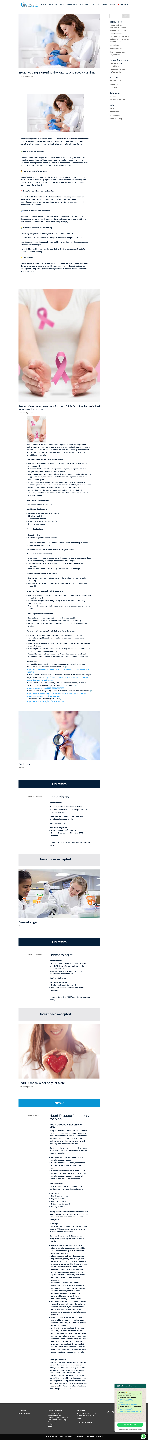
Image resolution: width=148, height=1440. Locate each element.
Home (43, 5)
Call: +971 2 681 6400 (126, 1402)
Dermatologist (28, 922)
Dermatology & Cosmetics (58, 1418)
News (112, 5)
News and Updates (25, 76)
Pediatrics (51, 1424)
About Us (53, 5)
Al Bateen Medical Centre (86, 1413)
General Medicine (54, 1413)
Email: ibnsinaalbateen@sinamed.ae (128, 1404)
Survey (105, 5)
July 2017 (113, 87)
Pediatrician (26, 764)
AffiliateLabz (114, 63)
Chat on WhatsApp (126, 1400)
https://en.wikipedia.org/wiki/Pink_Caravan (45, 701)
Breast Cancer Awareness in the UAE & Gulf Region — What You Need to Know (59, 408)
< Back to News (33, 1115)
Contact (95, 5)
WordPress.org (115, 119)
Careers (21, 768)
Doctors (84, 5)
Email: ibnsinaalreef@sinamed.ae (130, 1412)
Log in (111, 108)
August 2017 (114, 84)
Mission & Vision (24, 1413)
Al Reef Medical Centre (85, 1415)
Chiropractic (52, 1422)
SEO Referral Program (118, 69)
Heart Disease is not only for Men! (41, 1083)
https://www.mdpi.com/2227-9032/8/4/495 (45, 688)
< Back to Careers (34, 796)
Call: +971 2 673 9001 (126, 1410)
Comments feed (116, 115)
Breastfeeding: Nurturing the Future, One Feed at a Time (56, 72)
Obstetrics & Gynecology (57, 1420)
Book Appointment (84, 1422)
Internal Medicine (54, 1415)
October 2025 (115, 81)
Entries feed (114, 112)
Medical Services (67, 5)
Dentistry (51, 1426)
